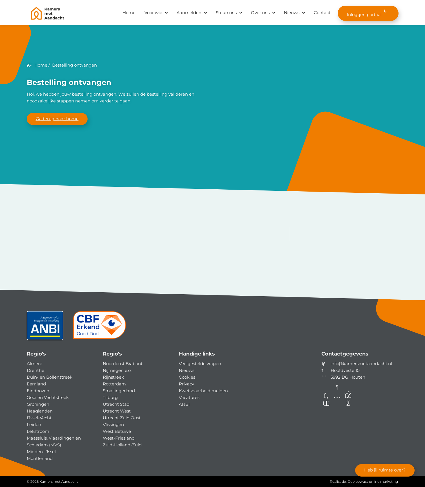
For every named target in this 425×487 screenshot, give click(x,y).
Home (129, 12)
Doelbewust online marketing (373, 481)
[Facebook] (348, 404)
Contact (322, 12)
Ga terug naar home (57, 119)
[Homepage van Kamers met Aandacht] (47, 13)
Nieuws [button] (291, 12)
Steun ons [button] (226, 12)
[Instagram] (337, 404)
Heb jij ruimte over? (385, 470)
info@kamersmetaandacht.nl (361, 363)
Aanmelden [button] (189, 12)
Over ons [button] (260, 12)
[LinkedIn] (326, 404)
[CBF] (100, 328)
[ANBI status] (45, 328)
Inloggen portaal (368, 12)
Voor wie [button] (153, 12)
